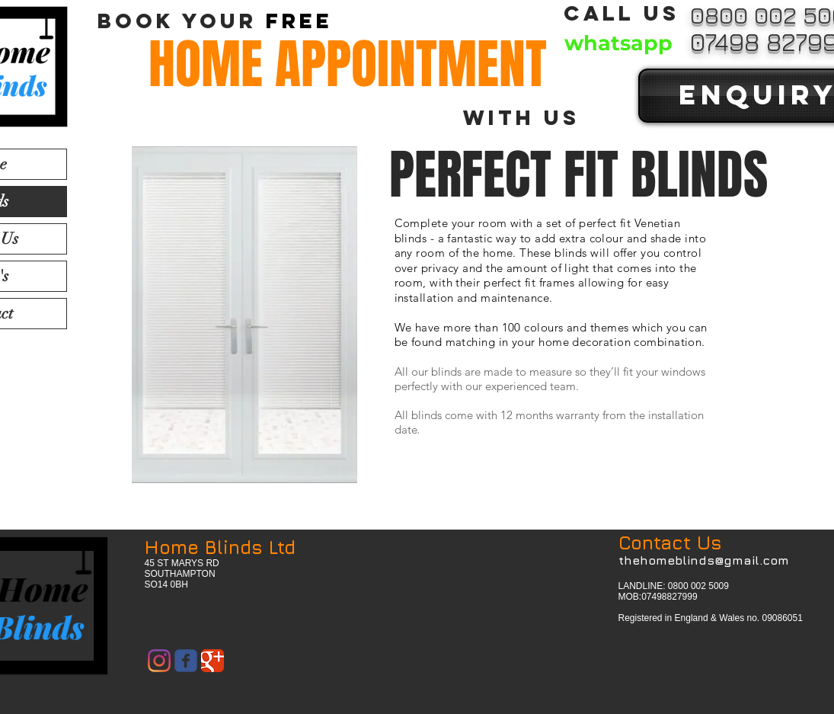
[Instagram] (159, 660)
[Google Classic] (212, 660)
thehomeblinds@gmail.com (703, 560)
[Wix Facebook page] (185, 660)
